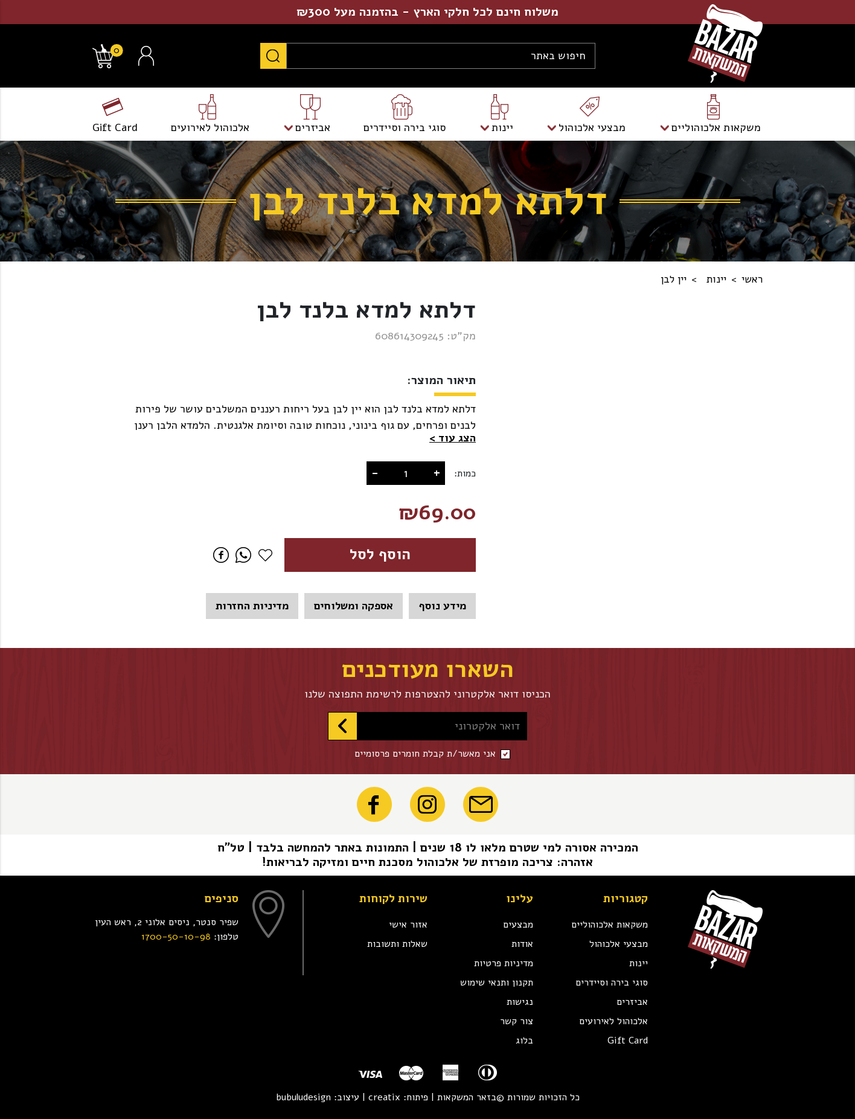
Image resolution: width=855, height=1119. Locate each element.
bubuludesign (303, 1097)
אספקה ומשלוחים (353, 605)
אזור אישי (408, 924)
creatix (384, 1097)
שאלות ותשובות (397, 944)
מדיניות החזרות (252, 605)
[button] (452, 438)
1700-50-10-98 (176, 936)
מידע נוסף (442, 605)
